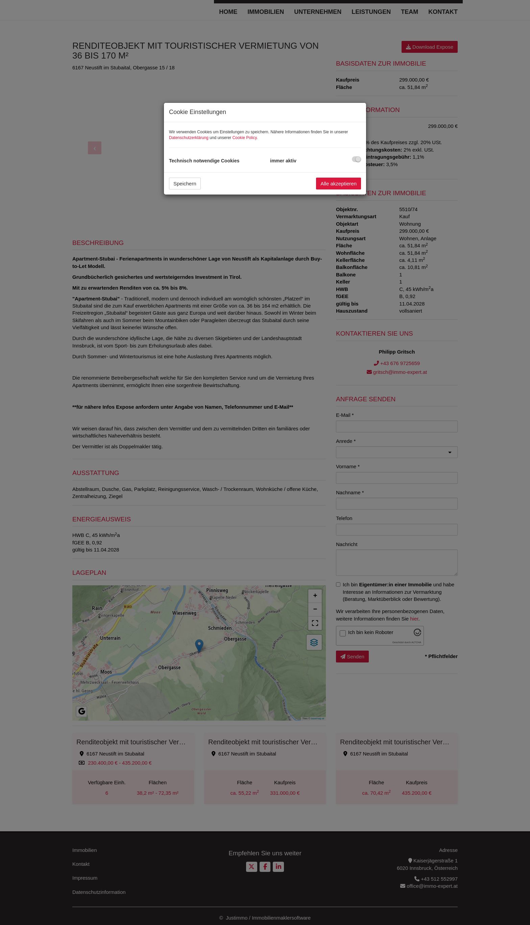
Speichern (184, 183)
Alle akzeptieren (338, 183)
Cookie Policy (244, 137)
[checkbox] (356, 159)
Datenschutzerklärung (189, 137)
